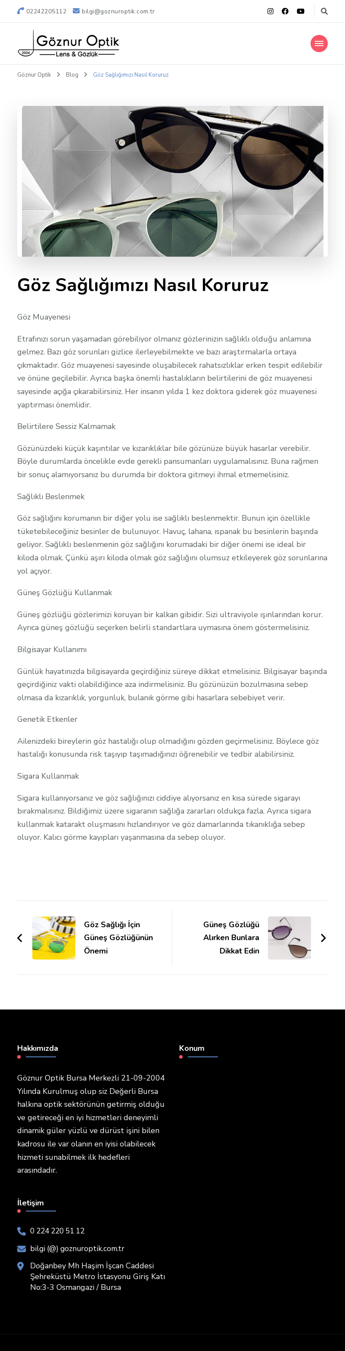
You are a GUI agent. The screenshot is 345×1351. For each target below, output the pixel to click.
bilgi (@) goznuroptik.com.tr (79, 1248)
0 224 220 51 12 (60, 1230)
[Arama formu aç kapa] (324, 11)
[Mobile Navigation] (319, 43)
